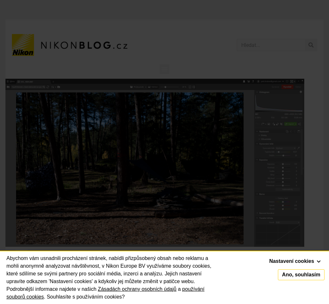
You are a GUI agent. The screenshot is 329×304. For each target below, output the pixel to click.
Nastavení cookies (295, 261)
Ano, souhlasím (301, 274)
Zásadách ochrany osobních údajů (137, 289)
